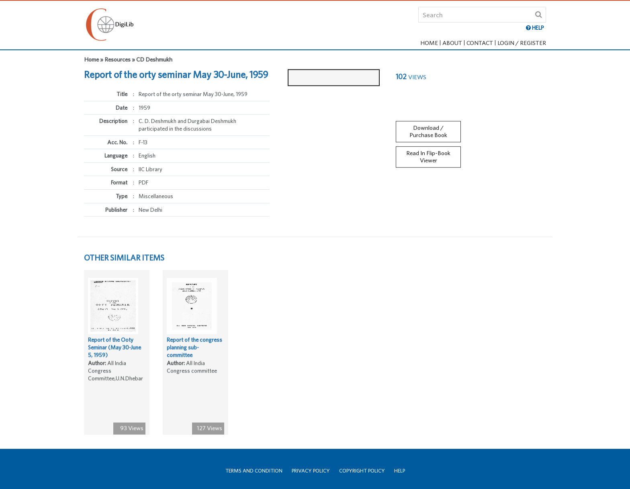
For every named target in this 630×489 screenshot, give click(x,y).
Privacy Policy (311, 471)
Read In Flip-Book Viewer (428, 155)
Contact (479, 42)
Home (429, 42)
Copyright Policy (362, 471)
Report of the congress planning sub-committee (194, 349)
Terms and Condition (253, 471)
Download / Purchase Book (428, 129)
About (452, 42)
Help (399, 471)
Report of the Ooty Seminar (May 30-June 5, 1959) (114, 349)
